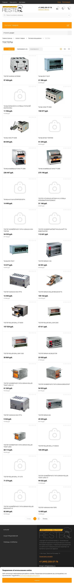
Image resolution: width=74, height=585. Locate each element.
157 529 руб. (20, 328)
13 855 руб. (54, 513)
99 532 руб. (54, 482)
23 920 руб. (54, 359)
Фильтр (9, 49)
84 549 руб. (20, 143)
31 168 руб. (54, 205)
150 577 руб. (54, 112)
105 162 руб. (54, 297)
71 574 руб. (20, 482)
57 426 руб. (20, 82)
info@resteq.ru (49, 566)
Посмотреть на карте (46, 556)
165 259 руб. (54, 451)
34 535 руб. (20, 236)
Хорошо (37, 580)
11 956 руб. (20, 112)
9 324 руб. (20, 420)
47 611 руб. (54, 328)
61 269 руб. (20, 390)
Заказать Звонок (43, 9)
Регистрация (66, 2)
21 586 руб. (54, 82)
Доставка (22, 2)
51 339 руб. (54, 143)
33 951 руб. (54, 266)
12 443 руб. (20, 297)
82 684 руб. (20, 513)
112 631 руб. (54, 236)
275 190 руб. (54, 174)
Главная (5, 2)
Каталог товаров (37, 25)
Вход (59, 2)
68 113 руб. (20, 451)
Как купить (13, 2)
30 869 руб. (20, 359)
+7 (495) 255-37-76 (45, 7)
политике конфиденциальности (30, 575)
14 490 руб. (20, 205)
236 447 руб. (20, 174)
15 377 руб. (20, 266)
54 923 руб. (54, 390)
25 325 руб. (54, 420)
